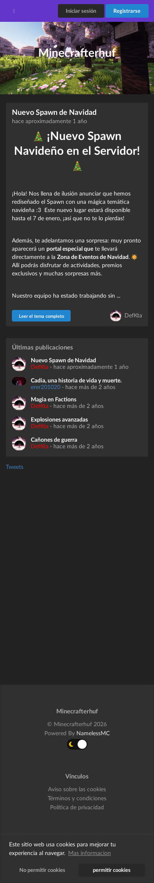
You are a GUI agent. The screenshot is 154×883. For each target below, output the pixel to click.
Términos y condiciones (77, 797)
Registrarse (126, 10)
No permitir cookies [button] (42, 870)
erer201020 (45, 386)
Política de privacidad (77, 807)
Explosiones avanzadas (59, 419)
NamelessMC (93, 732)
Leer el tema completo (41, 316)
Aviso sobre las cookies (77, 789)
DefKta (133, 315)
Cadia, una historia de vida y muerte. (76, 380)
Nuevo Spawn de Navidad (54, 111)
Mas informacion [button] (89, 852)
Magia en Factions (53, 399)
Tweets (14, 466)
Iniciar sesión (81, 10)
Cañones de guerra (54, 439)
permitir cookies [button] (112, 870)
